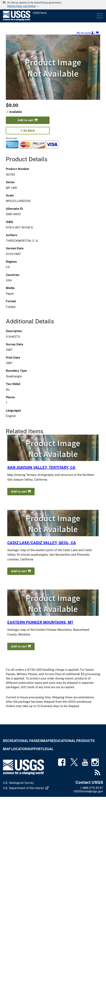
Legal (48, 749)
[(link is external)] (26, 788)
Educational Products (73, 741)
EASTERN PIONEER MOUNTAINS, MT (40, 622)
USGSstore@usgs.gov (88, 791)
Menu (99, 16)
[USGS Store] (49, 16)
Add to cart (28, 120)
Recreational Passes (22, 741)
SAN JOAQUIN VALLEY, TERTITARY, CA (41, 467)
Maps (47, 741)
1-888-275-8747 (91, 788)
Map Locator (15, 749)
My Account (85, 32)
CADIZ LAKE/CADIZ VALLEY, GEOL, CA (41, 543)
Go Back (28, 130)
